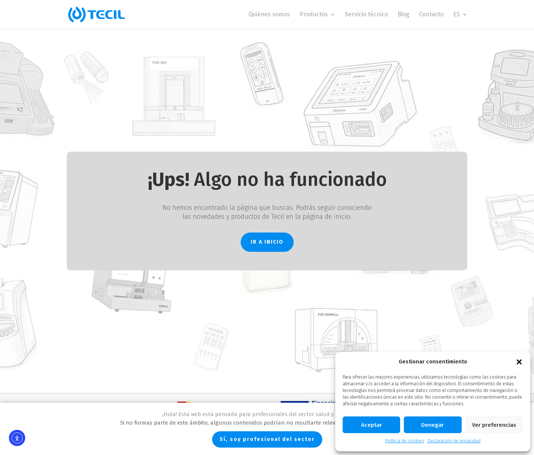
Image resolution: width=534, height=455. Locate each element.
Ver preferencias (494, 425)
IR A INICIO (267, 242)
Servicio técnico (366, 15)
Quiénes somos (269, 15)
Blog (403, 15)
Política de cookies (404, 441)
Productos (314, 15)
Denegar (432, 425)
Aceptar (371, 425)
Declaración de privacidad (454, 441)
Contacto (431, 15)
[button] (519, 362)
